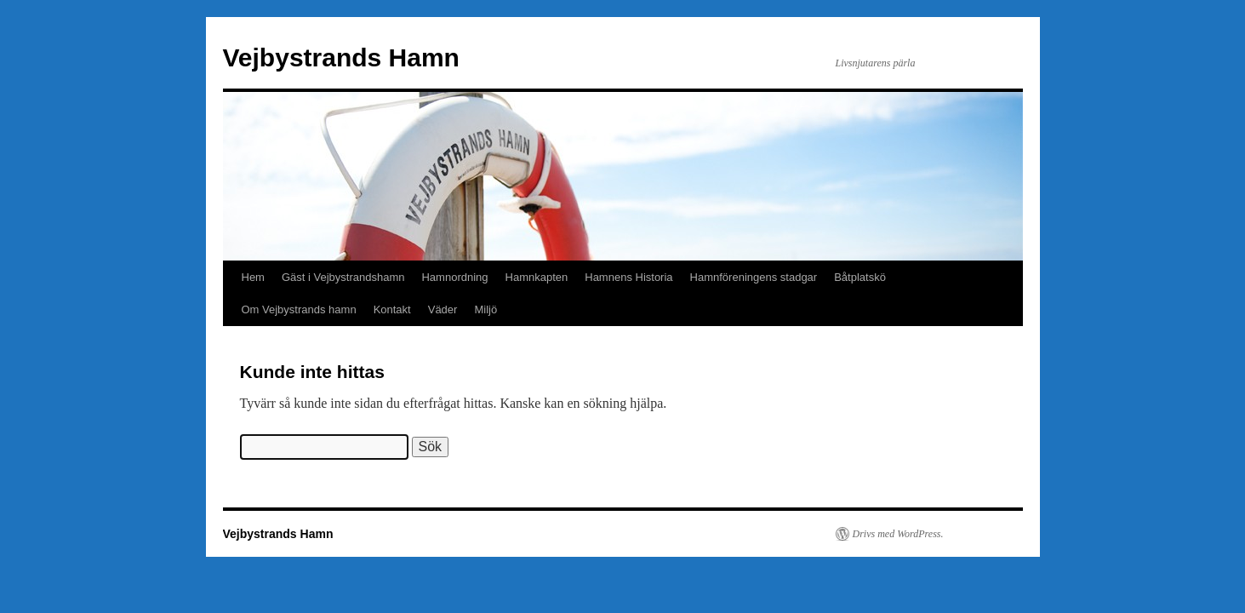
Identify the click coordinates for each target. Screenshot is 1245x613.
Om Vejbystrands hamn (299, 309)
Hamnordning (454, 277)
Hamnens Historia (628, 277)
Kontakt (392, 309)
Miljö (485, 309)
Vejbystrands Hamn (341, 57)
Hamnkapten (536, 277)
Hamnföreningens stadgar (754, 277)
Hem (253, 277)
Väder (443, 309)
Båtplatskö (860, 277)
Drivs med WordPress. (898, 534)
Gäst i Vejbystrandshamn (343, 277)
